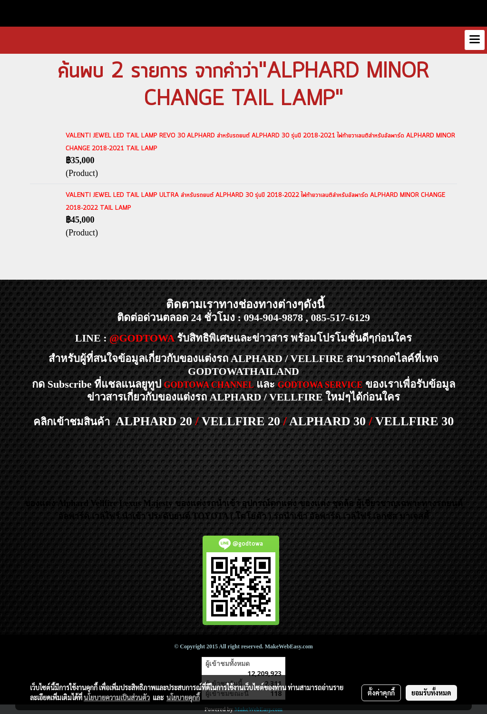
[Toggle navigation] (474, 39)
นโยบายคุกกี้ (183, 697)
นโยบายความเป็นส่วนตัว (117, 697)
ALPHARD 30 (327, 421)
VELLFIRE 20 (241, 421)
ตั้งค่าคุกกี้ (381, 692)
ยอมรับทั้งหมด (431, 692)
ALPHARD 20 (154, 421)
